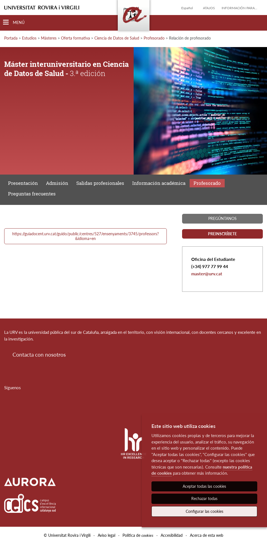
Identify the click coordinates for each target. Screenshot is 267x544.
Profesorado (154, 38)
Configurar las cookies (204, 511)
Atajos (209, 8)
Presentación (23, 183)
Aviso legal (106, 535)
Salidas (100, 183)
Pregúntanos (222, 218)
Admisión (57, 183)
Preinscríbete (222, 233)
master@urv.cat (206, 273)
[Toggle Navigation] (13, 22)
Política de (138, 535)
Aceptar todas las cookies (204, 486)
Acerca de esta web (206, 535)
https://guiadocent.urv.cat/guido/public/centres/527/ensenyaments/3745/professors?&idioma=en (85, 236)
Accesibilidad (172, 535)
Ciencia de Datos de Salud (116, 38)
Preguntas (32, 193)
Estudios (29, 38)
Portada (11, 38)
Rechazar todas (204, 498)
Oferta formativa (75, 38)
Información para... (239, 8)
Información (158, 183)
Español (187, 8)
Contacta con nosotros (39, 354)
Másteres (49, 38)
